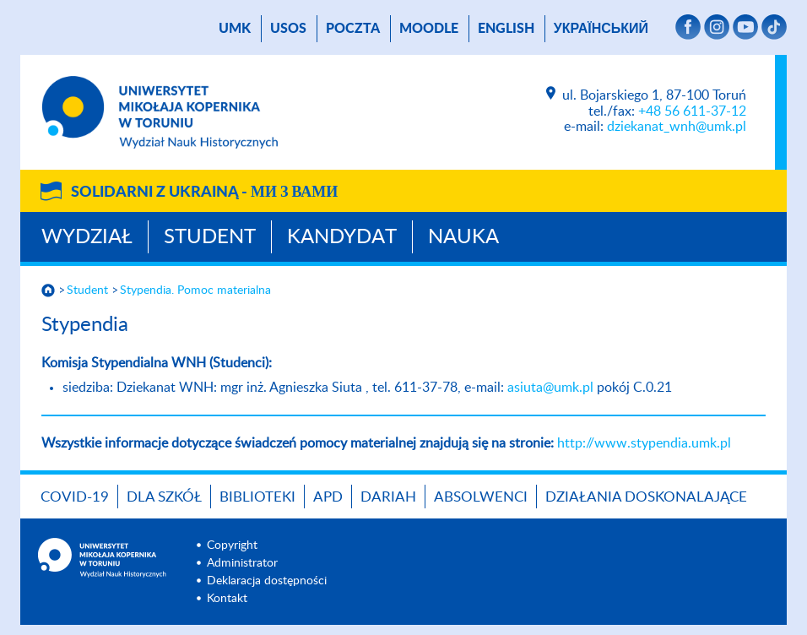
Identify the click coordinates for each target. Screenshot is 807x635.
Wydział (87, 237)
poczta (353, 28)
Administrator (242, 563)
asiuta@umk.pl (550, 387)
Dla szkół (164, 497)
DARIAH (388, 497)
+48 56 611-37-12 (692, 111)
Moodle (428, 28)
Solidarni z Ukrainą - (204, 192)
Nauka (463, 237)
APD (328, 497)
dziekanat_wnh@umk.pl (676, 126)
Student (210, 237)
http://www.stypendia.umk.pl (644, 443)
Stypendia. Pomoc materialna (195, 290)
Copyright (232, 545)
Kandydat (342, 237)
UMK (235, 28)
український (601, 28)
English (506, 28)
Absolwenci (481, 497)
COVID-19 (75, 497)
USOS (288, 28)
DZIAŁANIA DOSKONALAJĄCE (646, 497)
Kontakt (227, 599)
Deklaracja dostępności (267, 581)
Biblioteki (257, 497)
